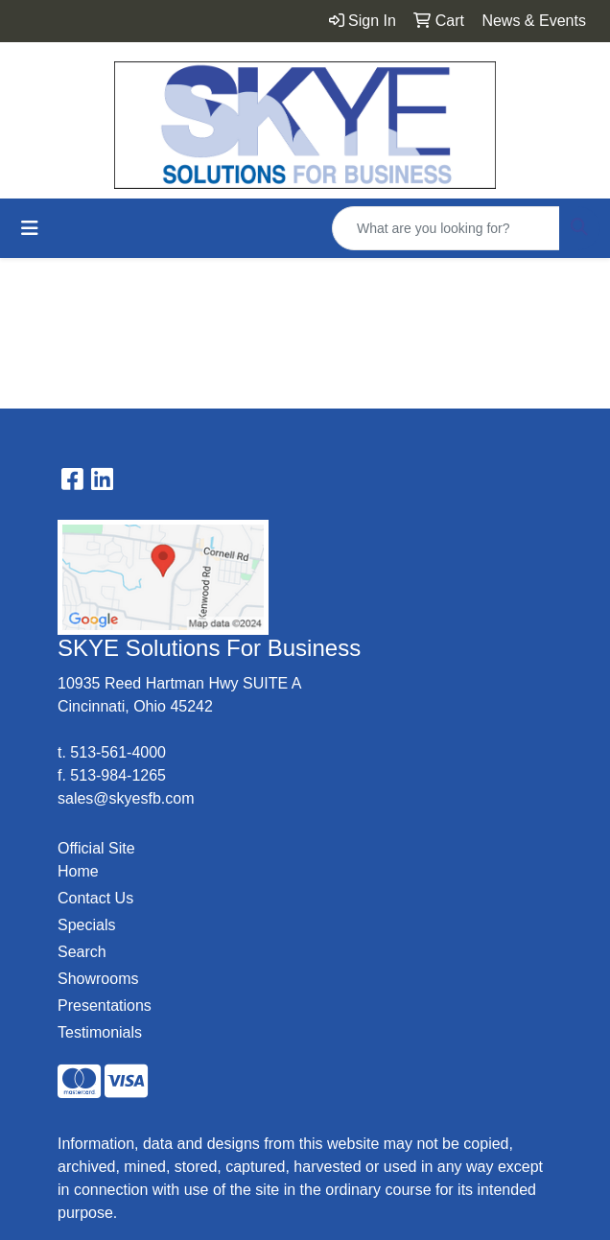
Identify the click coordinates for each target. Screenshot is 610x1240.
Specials (86, 925)
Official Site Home (96, 859)
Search (82, 952)
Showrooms (98, 979)
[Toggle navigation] (30, 228)
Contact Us (95, 898)
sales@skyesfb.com (126, 798)
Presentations (105, 1005)
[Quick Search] (446, 228)
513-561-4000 (118, 752)
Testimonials (100, 1032)
